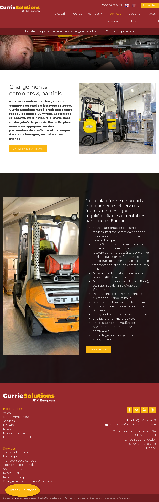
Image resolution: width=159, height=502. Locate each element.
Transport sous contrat (19, 460)
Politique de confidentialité (116, 497)
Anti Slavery (70, 497)
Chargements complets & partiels (27, 481)
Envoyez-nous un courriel (28, 148)
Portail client (149, 5)
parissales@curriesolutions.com (133, 424)
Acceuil (60, 13)
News (152, 13)
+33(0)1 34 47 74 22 (111, 5)
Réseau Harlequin (16, 477)
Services (115, 13)
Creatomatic (30, 497)
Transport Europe (16, 452)
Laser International (145, 21)
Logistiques (11, 456)
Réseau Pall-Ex (13, 473)
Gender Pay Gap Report (90, 497)
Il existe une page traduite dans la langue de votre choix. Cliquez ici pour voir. (79, 31)
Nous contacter (112, 21)
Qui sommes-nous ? (87, 13)
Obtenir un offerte (22, 490)
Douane (134, 13)
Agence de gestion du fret (22, 464)
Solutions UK (12, 469)
